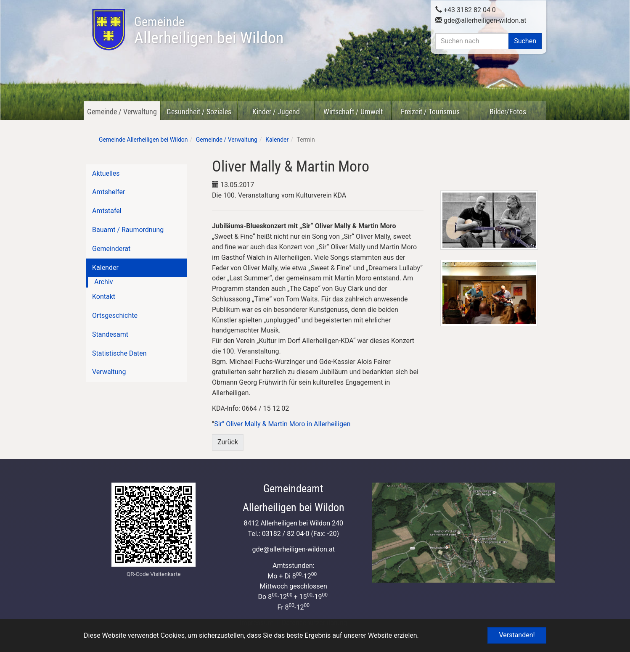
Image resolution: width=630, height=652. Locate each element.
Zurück (227, 442)
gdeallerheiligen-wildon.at (481, 19)
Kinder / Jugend (276, 111)
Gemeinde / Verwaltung (122, 111)
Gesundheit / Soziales (199, 111)
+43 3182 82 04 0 (465, 9)
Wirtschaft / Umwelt (353, 111)
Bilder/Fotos (508, 111)
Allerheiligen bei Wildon (208, 30)
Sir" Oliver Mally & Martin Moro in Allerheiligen (282, 424)
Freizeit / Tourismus (430, 111)
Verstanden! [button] (517, 635)
